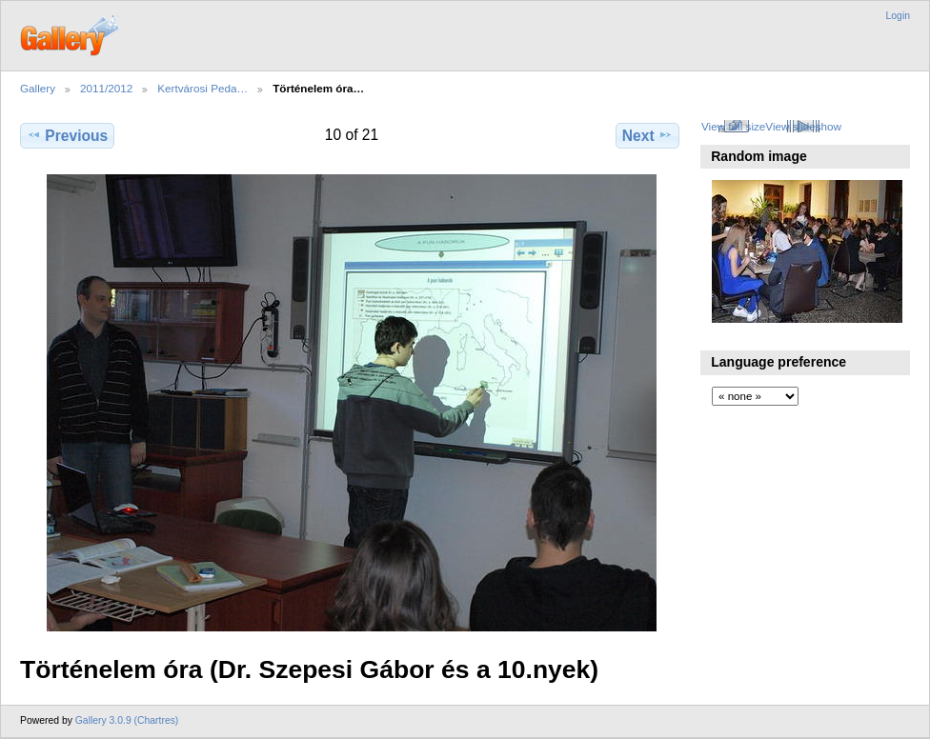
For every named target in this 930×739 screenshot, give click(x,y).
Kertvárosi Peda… (202, 88)
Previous (67, 135)
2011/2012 (106, 88)
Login (898, 15)
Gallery (37, 88)
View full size (733, 126)
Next (647, 135)
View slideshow (803, 126)
